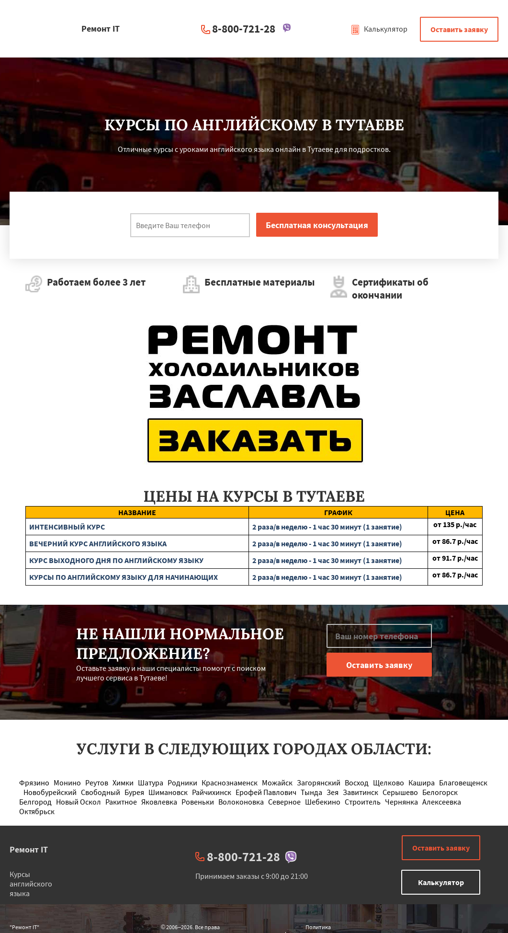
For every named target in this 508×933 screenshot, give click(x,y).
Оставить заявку (459, 29)
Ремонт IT (29, 849)
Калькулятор (378, 29)
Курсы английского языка (31, 883)
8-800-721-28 (243, 28)
